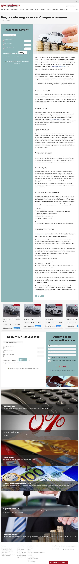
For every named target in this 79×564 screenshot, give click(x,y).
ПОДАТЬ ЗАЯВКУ (5, 9)
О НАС (48, 9)
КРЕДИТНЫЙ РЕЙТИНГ (22, 557)
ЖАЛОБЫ (30, 555)
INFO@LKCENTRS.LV (68, 549)
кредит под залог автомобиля (58, 66)
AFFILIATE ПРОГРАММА (33, 558)
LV (76, 1)
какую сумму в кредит (40, 234)
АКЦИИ (22, 9)
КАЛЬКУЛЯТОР (29, 9)
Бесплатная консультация (58, 562)
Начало (2, 20)
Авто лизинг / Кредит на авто (8, 551)
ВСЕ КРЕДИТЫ (14, 9)
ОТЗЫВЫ (30, 551)
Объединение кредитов (7, 549)
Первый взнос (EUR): (7, 43)
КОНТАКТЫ (55, 9)
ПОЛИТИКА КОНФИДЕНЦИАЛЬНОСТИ (36, 552)
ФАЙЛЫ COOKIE (31, 557)
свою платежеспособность (55, 119)
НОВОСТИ (8, 20)
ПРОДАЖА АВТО (64, 9)
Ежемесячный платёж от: (10, 53)
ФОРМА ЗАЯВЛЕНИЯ (21, 555)
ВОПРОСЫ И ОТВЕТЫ (40, 9)
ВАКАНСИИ (30, 560)
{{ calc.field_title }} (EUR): (8, 39)
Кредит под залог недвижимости (8, 554)
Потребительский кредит (7, 548)
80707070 (55, 549)
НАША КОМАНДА (31, 561)
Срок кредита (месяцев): (8, 47)
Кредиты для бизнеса (6, 555)
